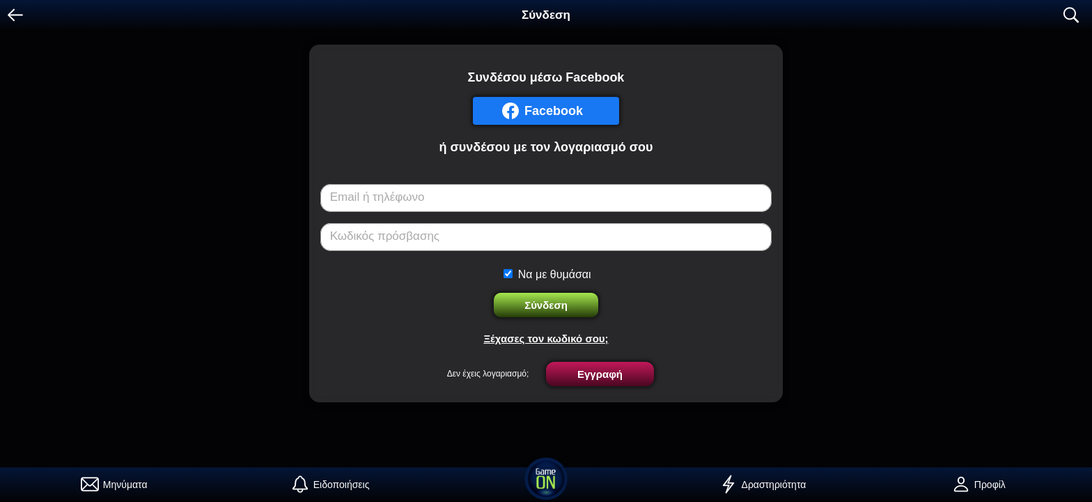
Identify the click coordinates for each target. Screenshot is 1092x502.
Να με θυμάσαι (554, 274)
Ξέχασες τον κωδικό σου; (545, 338)
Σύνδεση (546, 305)
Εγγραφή (600, 374)
